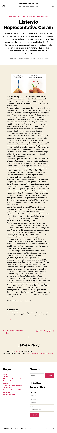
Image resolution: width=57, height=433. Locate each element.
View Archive (11, 320)
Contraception (14, 16)
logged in (17, 351)
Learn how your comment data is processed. (40, 353)
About (5, 374)
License (5, 383)
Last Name (33, 399)
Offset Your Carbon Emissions (12, 385)
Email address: (42, 409)
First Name (33, 392)
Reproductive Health (41, 16)
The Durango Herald (9, 394)
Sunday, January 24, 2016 (28, 58)
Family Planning (26, 16)
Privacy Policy (7, 387)
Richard (15, 58)
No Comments (44, 58)
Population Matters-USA (28, 4)
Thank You (6, 392)
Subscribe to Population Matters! (13, 390)
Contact (5, 376)
